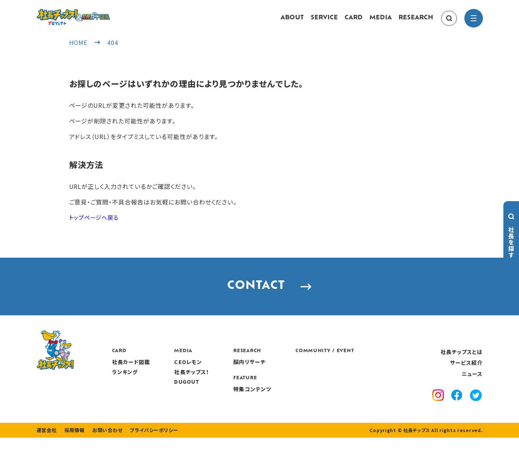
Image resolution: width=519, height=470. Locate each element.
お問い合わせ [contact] (103, 463)
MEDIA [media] (380, 22)
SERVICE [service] (324, 22)
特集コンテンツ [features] (298, 407)
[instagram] (438, 414)
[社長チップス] (96, 13)
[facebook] (457, 414)
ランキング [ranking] (170, 389)
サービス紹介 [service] (466, 380)
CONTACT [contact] (259, 299)
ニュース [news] (472, 391)
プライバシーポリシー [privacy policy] (147, 463)
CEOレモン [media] (233, 380)
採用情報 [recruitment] (72, 463)
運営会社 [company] (45, 463)
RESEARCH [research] (415, 22)
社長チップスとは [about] (461, 369)
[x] (476, 414)
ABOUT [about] (292, 22)
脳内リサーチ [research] (295, 380)
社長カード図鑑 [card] (176, 380)
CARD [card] (354, 22)
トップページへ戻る (95, 224)
